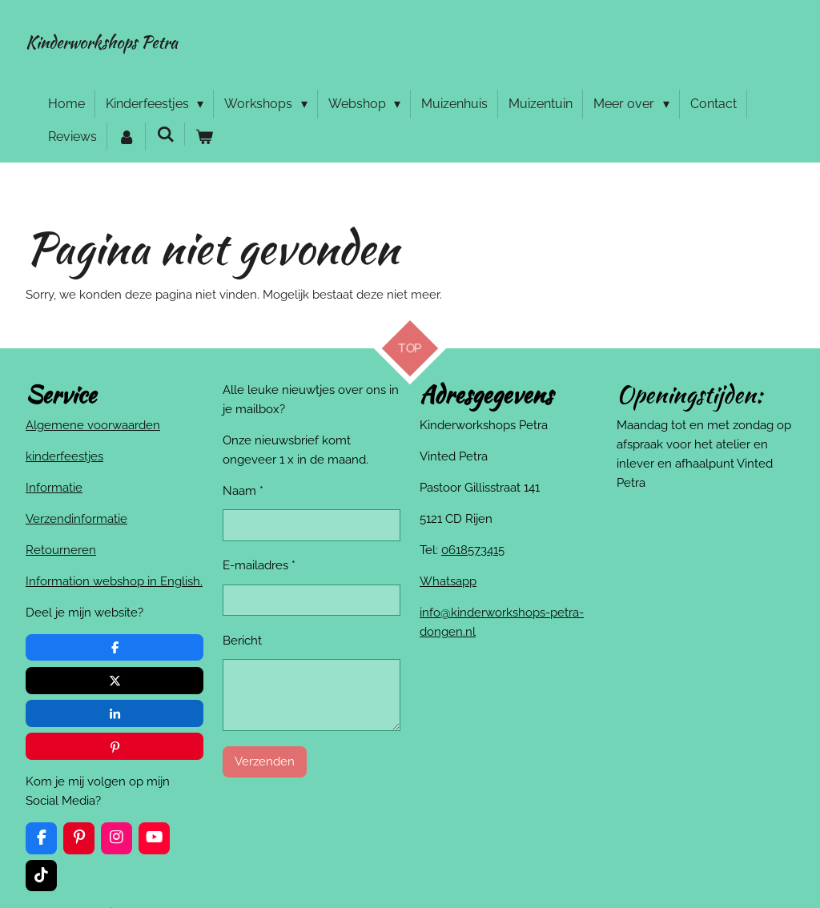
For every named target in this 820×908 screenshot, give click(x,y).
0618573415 (472, 550)
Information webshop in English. (114, 581)
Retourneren (61, 550)
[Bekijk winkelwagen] (204, 137)
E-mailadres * (259, 566)
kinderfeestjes (64, 456)
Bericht (242, 640)
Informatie (54, 487)
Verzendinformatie (76, 519)
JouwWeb (769, 867)
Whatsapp (448, 581)
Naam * (243, 491)
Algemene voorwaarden (93, 425)
